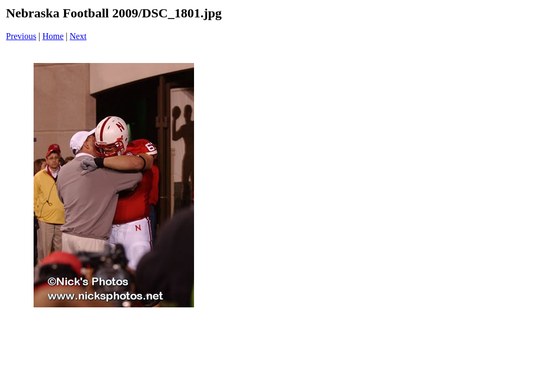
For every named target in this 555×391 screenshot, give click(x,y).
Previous (21, 36)
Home (52, 36)
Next (78, 36)
